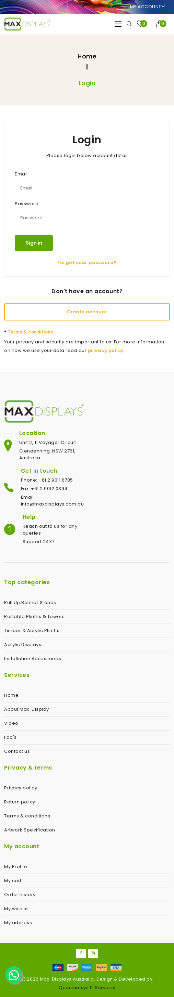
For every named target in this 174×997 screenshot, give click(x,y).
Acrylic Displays (22, 644)
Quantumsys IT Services (87, 987)
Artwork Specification (29, 830)
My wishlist (16, 908)
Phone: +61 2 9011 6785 (47, 480)
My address (18, 922)
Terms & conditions (27, 816)
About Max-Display (26, 709)
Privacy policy (20, 788)
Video (11, 723)
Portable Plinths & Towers (34, 616)
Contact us (17, 751)
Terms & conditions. (29, 332)
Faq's (10, 737)
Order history (20, 894)
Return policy (19, 802)
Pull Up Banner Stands (30, 602)
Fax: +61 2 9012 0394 (44, 488)
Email (21, 174)
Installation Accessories (32, 658)
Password (26, 203)
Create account (87, 312)
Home (87, 56)
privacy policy (106, 350)
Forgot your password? (87, 262)
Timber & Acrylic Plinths (31, 630)
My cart (13, 880)
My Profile (15, 866)
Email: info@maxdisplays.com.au (52, 500)
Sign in (34, 242)
